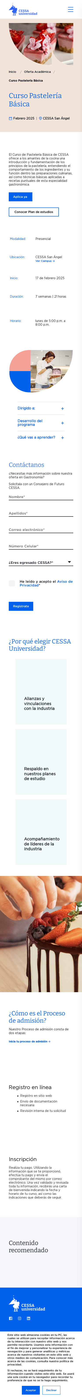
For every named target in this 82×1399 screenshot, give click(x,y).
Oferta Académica (37, 71)
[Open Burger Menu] (70, 9)
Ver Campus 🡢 (45, 260)
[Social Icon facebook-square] (12, 1318)
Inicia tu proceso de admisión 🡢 (29, 1041)
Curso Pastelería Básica (26, 80)
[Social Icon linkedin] (27, 1318)
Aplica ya (20, 196)
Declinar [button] (51, 1390)
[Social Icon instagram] (19, 1318)
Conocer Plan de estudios (34, 211)
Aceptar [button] (31, 1390)
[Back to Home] (23, 13)
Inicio (12, 71)
